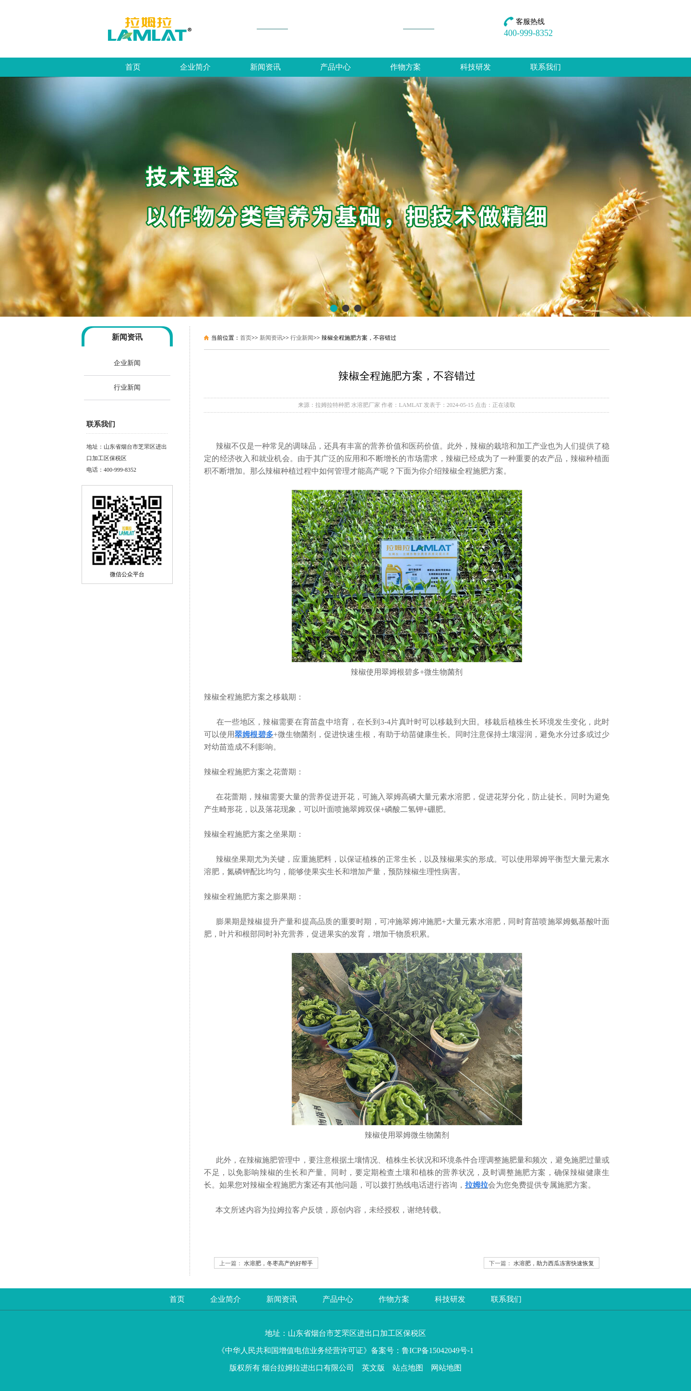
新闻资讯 (265, 67)
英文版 (373, 1368)
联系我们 (545, 67)
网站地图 (446, 1368)
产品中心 (335, 67)
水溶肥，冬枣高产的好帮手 (278, 1263)
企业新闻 (127, 363)
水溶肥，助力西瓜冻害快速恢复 (553, 1263)
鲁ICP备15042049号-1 (438, 1350)
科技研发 (475, 67)
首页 (133, 67)
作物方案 (405, 67)
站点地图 (408, 1368)
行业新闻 (127, 387)
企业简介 (195, 67)
